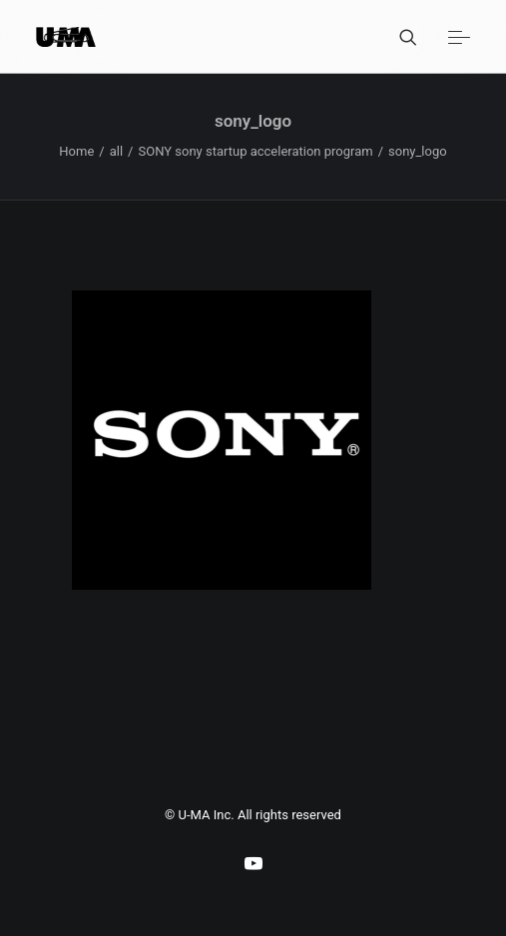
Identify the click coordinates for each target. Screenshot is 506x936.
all (116, 151)
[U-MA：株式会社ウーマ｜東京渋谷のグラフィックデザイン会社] (66, 37)
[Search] (399, 37)
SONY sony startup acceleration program (255, 151)
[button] (459, 37)
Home (76, 151)
